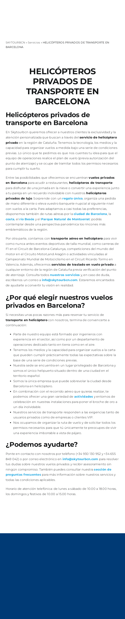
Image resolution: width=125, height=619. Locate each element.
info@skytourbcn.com (60, 280)
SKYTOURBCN (15, 42)
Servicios (34, 42)
